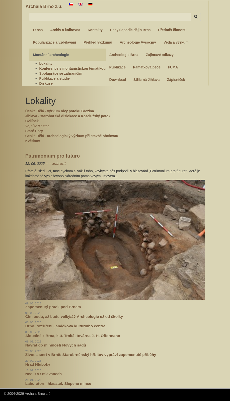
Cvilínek (32, 121)
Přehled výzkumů (97, 42)
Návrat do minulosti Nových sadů (55, 345)
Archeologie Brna (124, 55)
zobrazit (59, 164)
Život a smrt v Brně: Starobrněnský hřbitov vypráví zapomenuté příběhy (90, 354)
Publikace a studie (54, 78)
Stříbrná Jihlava (146, 80)
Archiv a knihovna (65, 30)
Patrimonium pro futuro (52, 156)
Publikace (117, 67)
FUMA (173, 67)
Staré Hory (34, 131)
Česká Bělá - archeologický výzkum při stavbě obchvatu (71, 136)
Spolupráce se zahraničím (60, 73)
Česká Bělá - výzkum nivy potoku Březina (59, 111)
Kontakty (95, 30)
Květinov (32, 141)
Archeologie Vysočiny (138, 42)
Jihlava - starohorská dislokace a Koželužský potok (68, 116)
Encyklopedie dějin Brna (130, 30)
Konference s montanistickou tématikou (72, 68)
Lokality (46, 63)
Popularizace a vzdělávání (54, 42)
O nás (38, 30)
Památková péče (146, 67)
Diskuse (46, 83)
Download (117, 80)
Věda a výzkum (175, 42)
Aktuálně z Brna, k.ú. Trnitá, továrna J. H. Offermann (72, 336)
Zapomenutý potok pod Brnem (53, 307)
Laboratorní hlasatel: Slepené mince (58, 383)
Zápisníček (176, 80)
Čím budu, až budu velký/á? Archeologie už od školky (74, 316)
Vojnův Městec (37, 126)
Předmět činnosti (172, 30)
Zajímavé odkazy (159, 55)
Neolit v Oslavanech (43, 374)
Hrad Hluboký (37, 364)
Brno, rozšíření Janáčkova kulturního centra (65, 326)
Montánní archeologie (51, 55)
